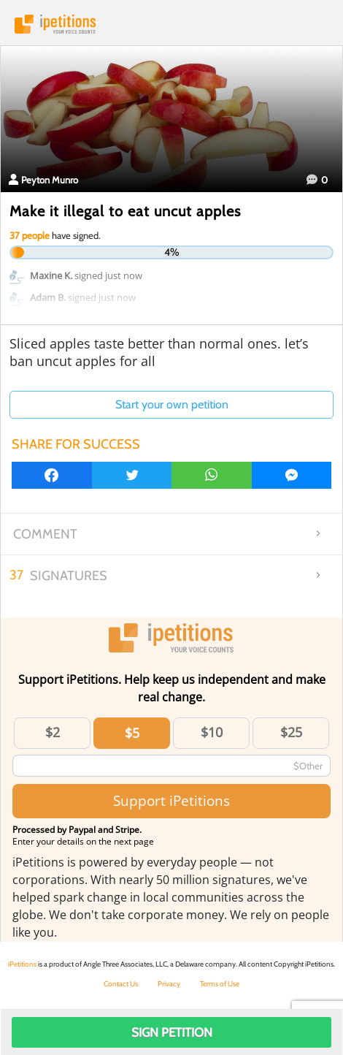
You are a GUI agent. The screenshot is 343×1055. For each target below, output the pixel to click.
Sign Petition (171, 1032)
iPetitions (171, 24)
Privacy (169, 984)
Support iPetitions (171, 800)
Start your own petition (171, 404)
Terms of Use (219, 984)
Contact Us (121, 984)
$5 (132, 733)
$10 (212, 732)
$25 (291, 732)
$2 (52, 732)
